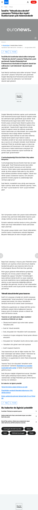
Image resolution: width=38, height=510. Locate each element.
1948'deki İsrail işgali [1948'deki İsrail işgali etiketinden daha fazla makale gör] (18, 433)
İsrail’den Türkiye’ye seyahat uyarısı (11, 411)
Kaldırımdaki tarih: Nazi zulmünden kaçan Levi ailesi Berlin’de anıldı (16, 416)
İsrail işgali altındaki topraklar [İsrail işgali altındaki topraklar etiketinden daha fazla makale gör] (12, 428)
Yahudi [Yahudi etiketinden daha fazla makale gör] (29, 428)
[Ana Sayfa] (1, 6)
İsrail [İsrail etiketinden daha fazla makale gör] (5, 433)
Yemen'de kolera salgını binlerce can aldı (14, 387)
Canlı (33, 2)
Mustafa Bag (6, 45)
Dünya (11, 6)
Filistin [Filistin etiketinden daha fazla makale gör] (32, 433)
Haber (5, 6)
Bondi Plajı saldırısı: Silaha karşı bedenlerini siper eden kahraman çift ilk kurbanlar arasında (15, 421)
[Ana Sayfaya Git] (6, 2)
